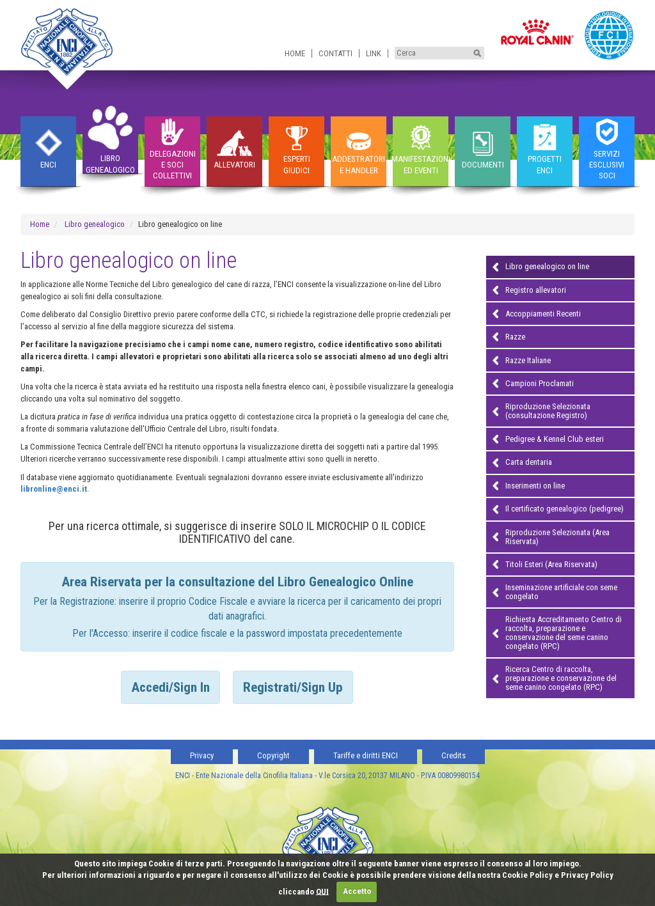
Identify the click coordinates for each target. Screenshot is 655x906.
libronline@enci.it (53, 489)
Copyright (273, 755)
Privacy (202, 755)
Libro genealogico (95, 224)
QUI (322, 891)
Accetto (357, 891)
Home (295, 53)
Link (373, 53)
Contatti (335, 53)
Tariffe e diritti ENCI (365, 755)
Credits (453, 755)
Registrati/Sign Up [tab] (293, 687)
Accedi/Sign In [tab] (170, 687)
